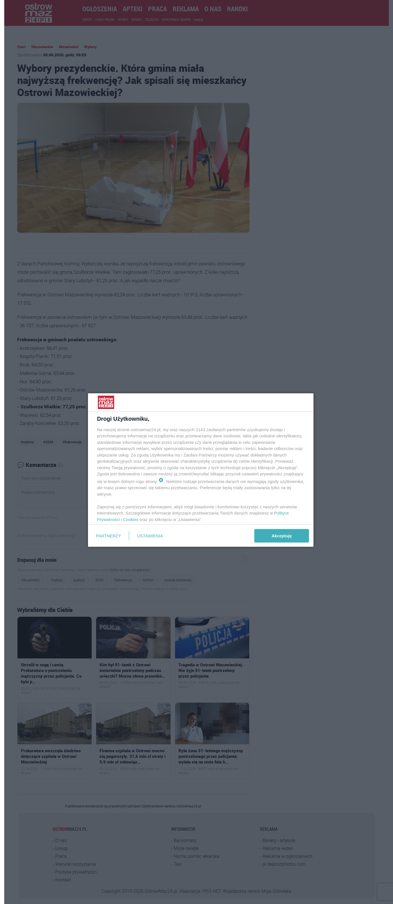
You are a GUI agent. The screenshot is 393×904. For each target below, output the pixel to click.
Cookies (130, 519)
